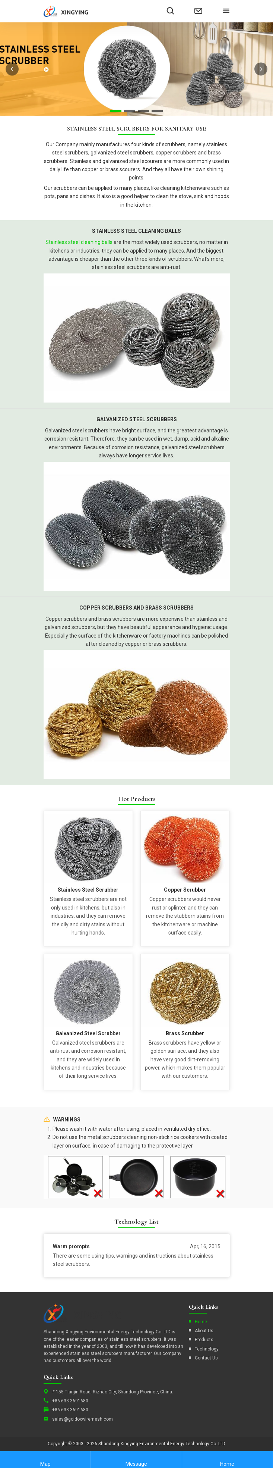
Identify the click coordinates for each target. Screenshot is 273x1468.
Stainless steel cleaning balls (78, 242)
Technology (207, 1349)
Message (136, 1459)
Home (201, 1321)
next (260, 69)
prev (12, 69)
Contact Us (206, 1358)
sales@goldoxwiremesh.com (83, 1419)
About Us (204, 1330)
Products (204, 1339)
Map (45, 1459)
